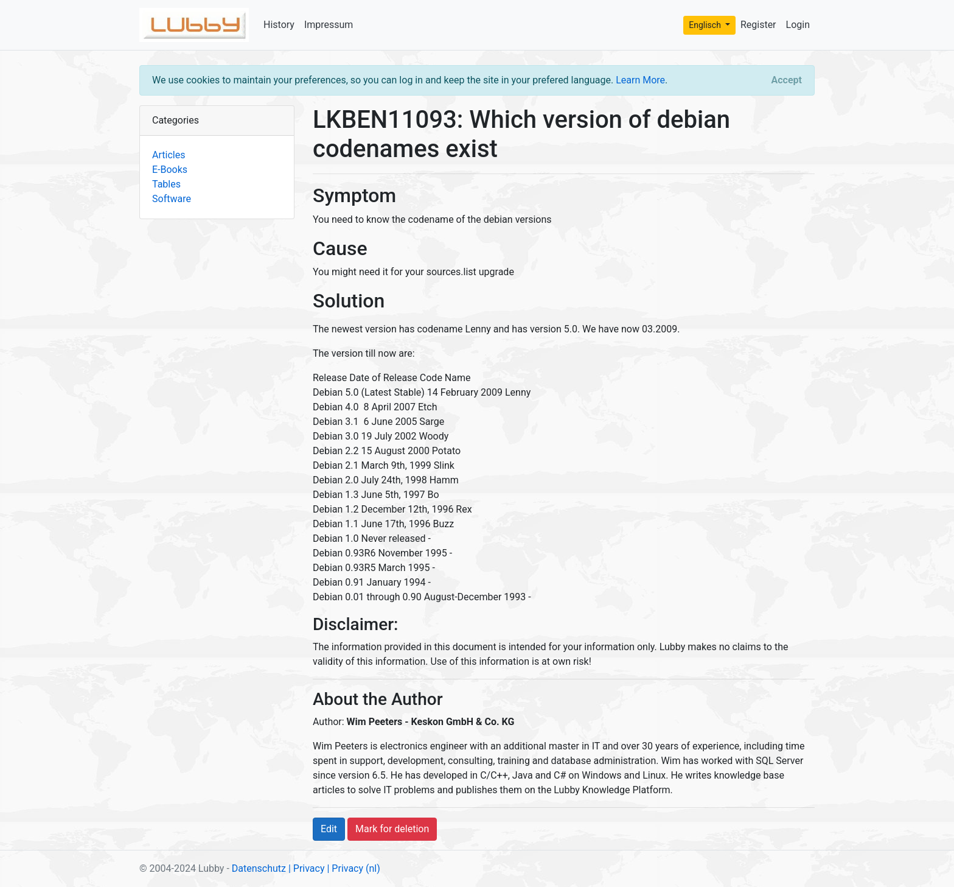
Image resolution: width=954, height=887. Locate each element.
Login (798, 24)
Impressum (328, 24)
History (278, 24)
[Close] (786, 80)
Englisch (706, 25)
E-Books (169, 169)
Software (171, 199)
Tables (166, 184)
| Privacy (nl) (353, 868)
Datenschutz (259, 868)
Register (758, 24)
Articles (168, 155)
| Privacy (306, 868)
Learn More (640, 80)
